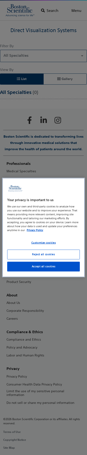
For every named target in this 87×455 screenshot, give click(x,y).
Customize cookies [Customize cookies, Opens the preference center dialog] (43, 242)
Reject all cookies (43, 254)
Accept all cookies (43, 266)
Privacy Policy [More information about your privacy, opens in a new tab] (35, 230)
